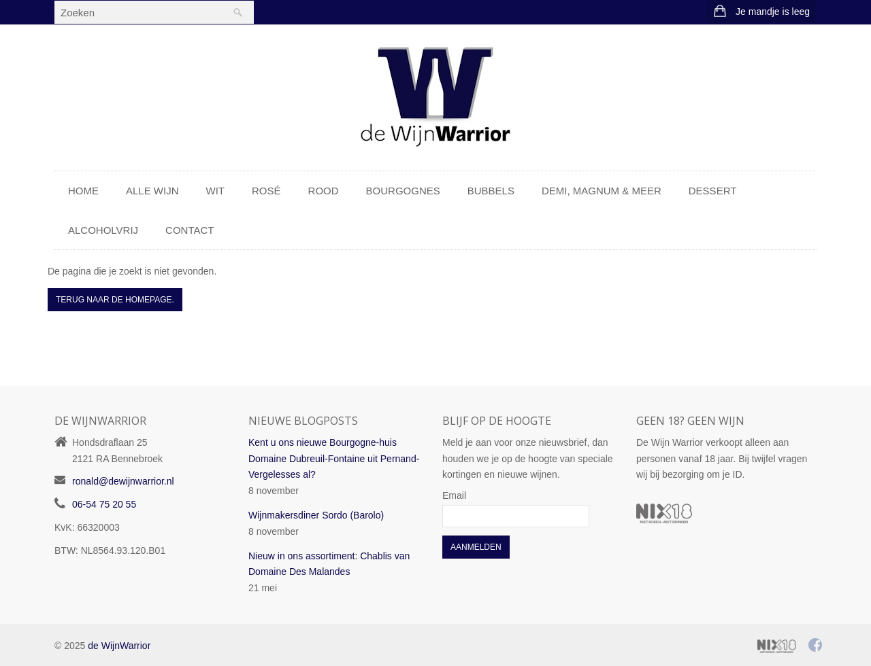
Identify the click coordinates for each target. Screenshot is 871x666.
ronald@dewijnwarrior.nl (123, 481)
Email (454, 495)
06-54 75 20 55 (104, 504)
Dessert (713, 190)
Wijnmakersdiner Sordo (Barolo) (316, 515)
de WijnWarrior (119, 645)
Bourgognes (403, 190)
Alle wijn (152, 190)
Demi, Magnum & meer (601, 190)
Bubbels (490, 190)
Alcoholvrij (103, 230)
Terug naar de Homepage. (115, 299)
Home (83, 190)
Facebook (815, 644)
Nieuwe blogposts (303, 420)
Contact (189, 230)
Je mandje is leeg (773, 11)
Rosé (266, 190)
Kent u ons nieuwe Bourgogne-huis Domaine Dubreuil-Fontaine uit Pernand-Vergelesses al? (333, 458)
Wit (215, 190)
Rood (323, 190)
